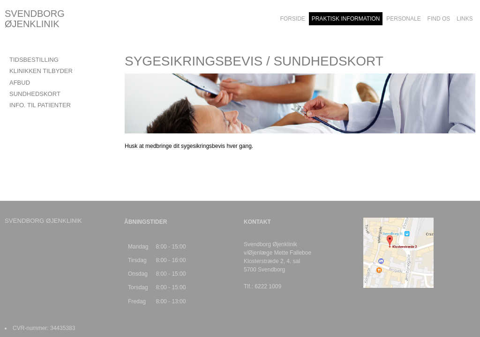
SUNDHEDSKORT (34, 93)
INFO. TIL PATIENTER (40, 105)
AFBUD (19, 82)
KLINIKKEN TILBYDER (41, 70)
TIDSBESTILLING (34, 59)
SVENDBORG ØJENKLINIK (35, 18)
